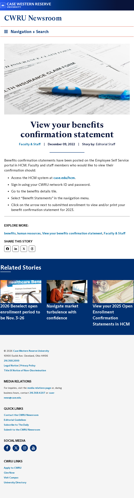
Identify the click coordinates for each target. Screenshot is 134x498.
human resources (29, 233)
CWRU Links (13, 461)
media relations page (39, 387)
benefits (10, 233)
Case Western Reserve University (31, 350)
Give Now (9, 472)
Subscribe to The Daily (16, 424)
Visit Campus (11, 477)
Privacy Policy (27, 365)
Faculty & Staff (114, 233)
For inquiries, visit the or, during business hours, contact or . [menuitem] (33, 392)
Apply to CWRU (12, 467)
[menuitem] (67, 415)
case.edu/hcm (64, 178)
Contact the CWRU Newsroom (21, 415)
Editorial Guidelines (15, 419)
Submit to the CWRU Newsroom (22, 429)
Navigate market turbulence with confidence (62, 312)
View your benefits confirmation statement (72, 233)
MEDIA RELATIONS (17, 381)
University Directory (15, 482)
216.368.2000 (11, 360)
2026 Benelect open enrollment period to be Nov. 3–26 (20, 312)
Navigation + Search (25, 32)
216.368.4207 (37, 392)
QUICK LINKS (13, 409)
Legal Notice (11, 365)
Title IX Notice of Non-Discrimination (25, 370)
